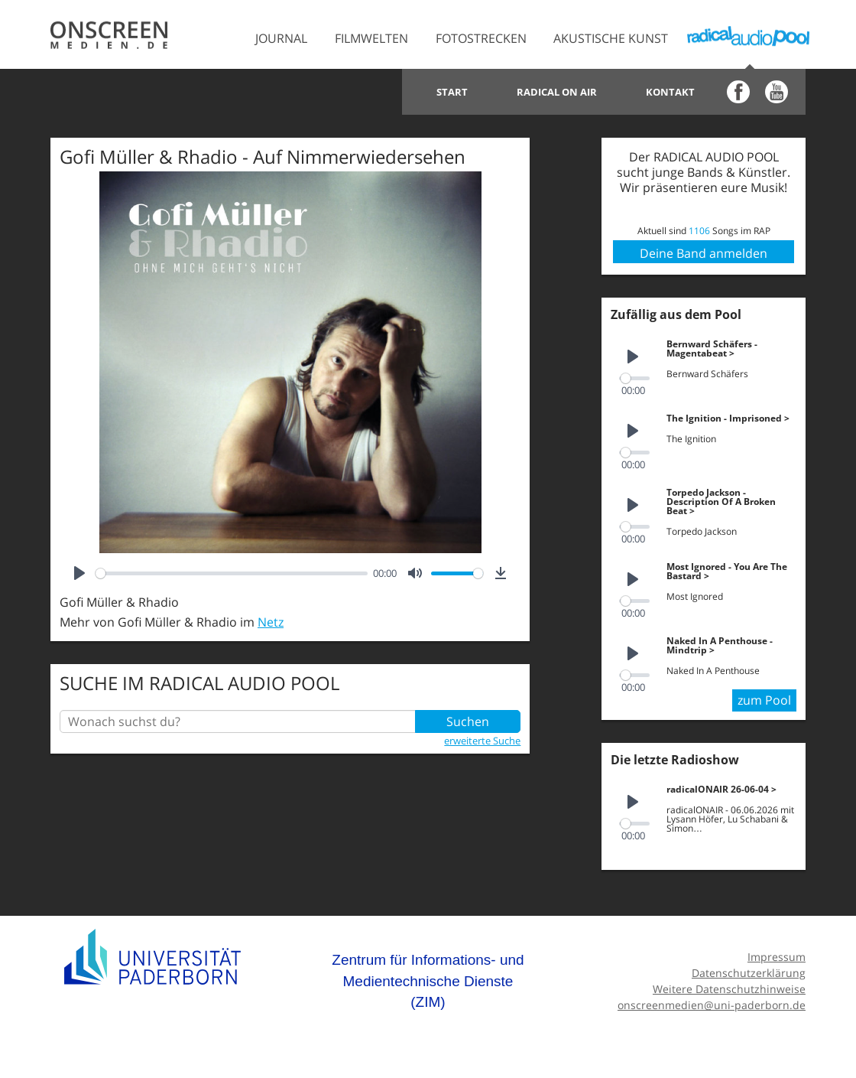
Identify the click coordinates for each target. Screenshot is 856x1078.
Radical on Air (557, 92)
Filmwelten (371, 38)
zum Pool (764, 696)
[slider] (232, 573)
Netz (271, 622)
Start (452, 92)
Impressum (776, 953)
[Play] (79, 573)
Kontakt (670, 92)
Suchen (467, 721)
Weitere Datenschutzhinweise (729, 984)
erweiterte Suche (482, 740)
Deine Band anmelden (703, 253)
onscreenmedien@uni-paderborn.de (712, 1000)
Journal (281, 38)
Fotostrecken (481, 38)
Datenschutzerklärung (749, 969)
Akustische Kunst (610, 38)
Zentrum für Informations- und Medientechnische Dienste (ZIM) (428, 977)
